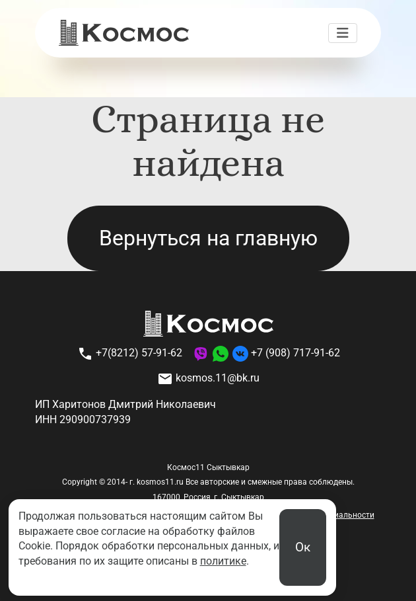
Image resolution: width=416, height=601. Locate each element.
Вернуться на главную (208, 238)
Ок (302, 547)
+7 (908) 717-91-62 (295, 353)
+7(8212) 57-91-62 (129, 354)
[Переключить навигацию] (342, 33)
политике (223, 561)
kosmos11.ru (160, 482)
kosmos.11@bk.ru (208, 379)
